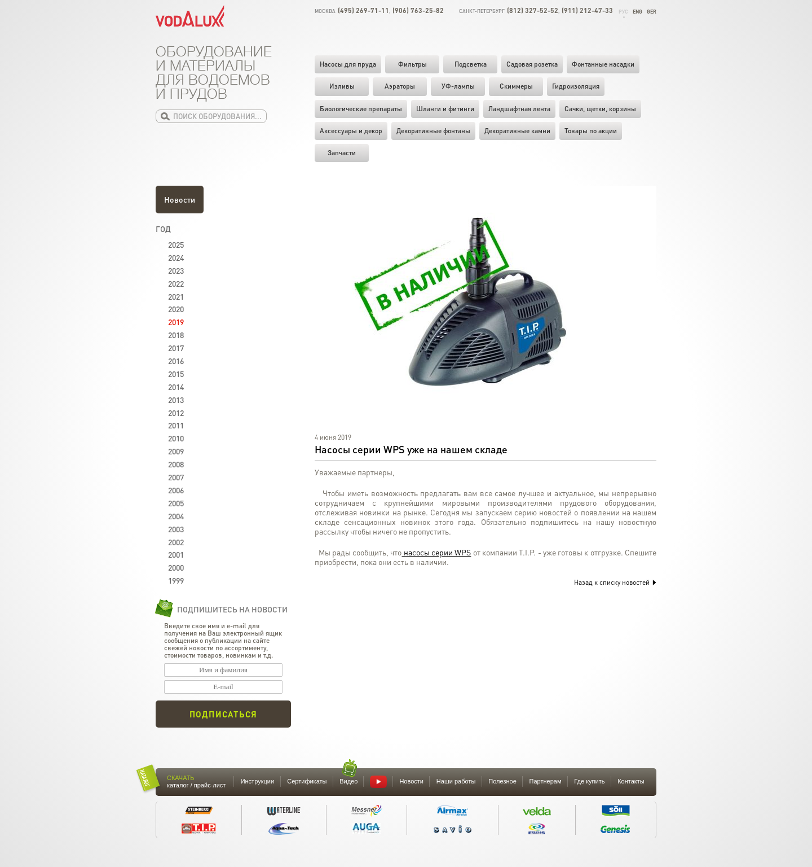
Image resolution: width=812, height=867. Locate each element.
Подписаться (223, 714)
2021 (176, 296)
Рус (623, 11)
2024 (176, 257)
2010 (176, 438)
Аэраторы (400, 86)
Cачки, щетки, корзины (600, 108)
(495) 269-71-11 (363, 10)
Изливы (342, 86)
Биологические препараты (361, 108)
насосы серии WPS (436, 552)
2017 (176, 348)
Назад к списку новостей (615, 582)
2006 (176, 490)
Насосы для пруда (348, 64)
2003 (176, 529)
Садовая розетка (532, 64)
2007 (176, 477)
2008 (176, 464)
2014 (176, 387)
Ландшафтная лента (519, 108)
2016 (176, 361)
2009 (176, 451)
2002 (176, 542)
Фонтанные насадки (603, 64)
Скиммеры (516, 86)
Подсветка (470, 64)
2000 (176, 567)
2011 (176, 425)
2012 (176, 413)
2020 (176, 309)
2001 (176, 554)
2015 (176, 374)
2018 (176, 335)
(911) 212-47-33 (587, 10)
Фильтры (412, 64)
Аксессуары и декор (351, 130)
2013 (176, 400)
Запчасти (342, 152)
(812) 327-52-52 (532, 10)
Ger (651, 11)
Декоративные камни (517, 130)
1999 (176, 580)
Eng (637, 11)
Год (163, 229)
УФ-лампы (458, 86)
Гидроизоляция (575, 86)
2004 (176, 516)
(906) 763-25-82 (418, 10)
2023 (176, 270)
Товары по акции (590, 130)
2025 (176, 244)
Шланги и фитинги (445, 108)
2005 (176, 503)
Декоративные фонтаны (433, 130)
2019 (176, 322)
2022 (176, 283)
